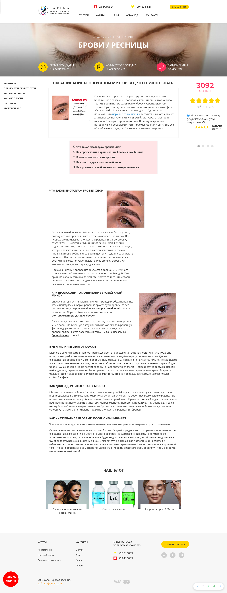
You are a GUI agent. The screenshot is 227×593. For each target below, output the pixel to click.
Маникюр (10, 83)
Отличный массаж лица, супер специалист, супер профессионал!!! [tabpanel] (204, 122)
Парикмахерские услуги (20, 88)
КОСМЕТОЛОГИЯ (13, 98)
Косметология (45, 549)
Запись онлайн (11, 579)
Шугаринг (10, 103)
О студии (80, 549)
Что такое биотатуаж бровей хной (98, 147)
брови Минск (60, 335)
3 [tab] (208, 146)
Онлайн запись (175, 544)
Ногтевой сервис (46, 555)
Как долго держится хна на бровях (98, 162)
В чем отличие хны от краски (95, 157)
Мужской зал (12, 108)
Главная (96, 37)
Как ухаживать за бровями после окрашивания (107, 167)
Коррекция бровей (108, 308)
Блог (78, 555)
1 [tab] (198, 146)
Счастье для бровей (113, 509)
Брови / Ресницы (14, 93)
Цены (115, 15)
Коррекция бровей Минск (159, 509)
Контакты (152, 15)
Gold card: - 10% (179, 7)
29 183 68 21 (141, 6)
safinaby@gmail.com (50, 583)
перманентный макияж (126, 114)
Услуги (84, 15)
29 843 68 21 (104, 6)
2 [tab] (203, 146)
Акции (100, 15)
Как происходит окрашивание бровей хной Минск (109, 152)
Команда (132, 15)
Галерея (79, 565)
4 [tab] (212, 146)
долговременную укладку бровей (73, 315)
